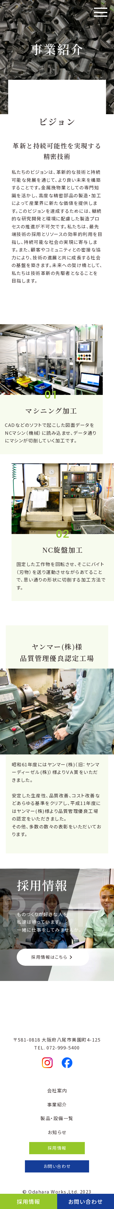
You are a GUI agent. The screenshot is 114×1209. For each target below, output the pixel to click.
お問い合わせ (85, 1201)
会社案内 (57, 1090)
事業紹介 (57, 1104)
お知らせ (57, 1132)
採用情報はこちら (52, 957)
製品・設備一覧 (57, 1118)
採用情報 (28, 1201)
